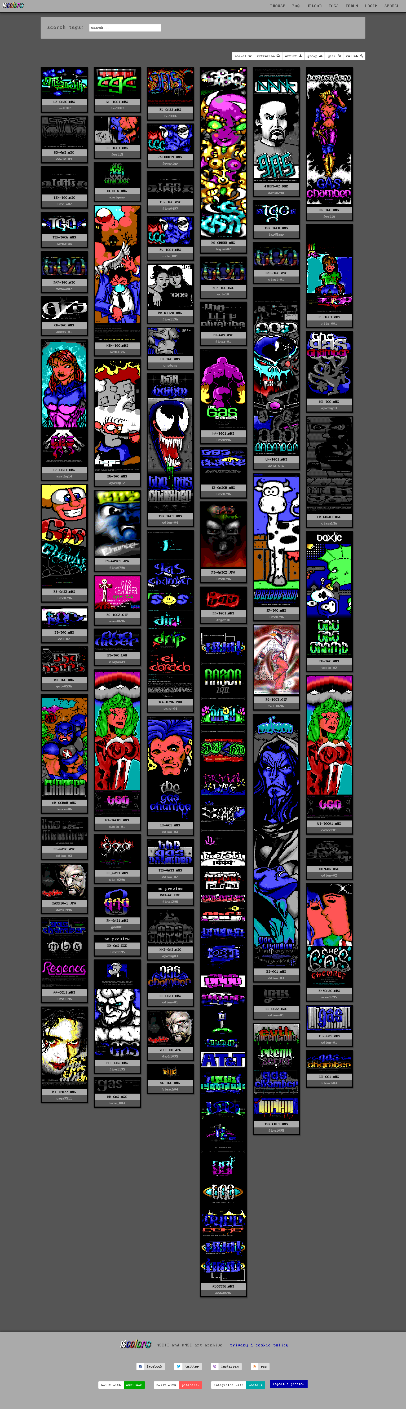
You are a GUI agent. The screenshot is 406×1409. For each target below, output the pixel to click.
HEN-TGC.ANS (117, 346)
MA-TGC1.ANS (223, 433)
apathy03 (170, 956)
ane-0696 (117, 621)
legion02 (223, 249)
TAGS (334, 6)
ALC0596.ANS (223, 1286)
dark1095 (170, 1056)
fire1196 (170, 319)
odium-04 (170, 523)
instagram (230, 1366)
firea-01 (223, 342)
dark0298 (276, 193)
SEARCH (392, 6)
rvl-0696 (276, 706)
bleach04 (329, 1083)
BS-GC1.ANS (276, 972)
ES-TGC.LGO (117, 655)
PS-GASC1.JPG (117, 561)
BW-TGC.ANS (117, 476)
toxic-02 (329, 668)
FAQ (296, 6)
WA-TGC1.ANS (117, 102)
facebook (154, 1366)
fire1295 (170, 902)
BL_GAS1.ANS (117, 873)
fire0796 (223, 494)
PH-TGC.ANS (329, 661)
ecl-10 (223, 294)
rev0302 (64, 108)
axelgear (117, 197)
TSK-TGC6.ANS (64, 237)
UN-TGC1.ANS (276, 459)
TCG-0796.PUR (170, 702)
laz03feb (117, 352)
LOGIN (371, 6)
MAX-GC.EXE (170, 895)
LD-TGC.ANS (170, 359)
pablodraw (191, 1385)
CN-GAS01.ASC (329, 517)
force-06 (64, 809)
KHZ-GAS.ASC (170, 950)
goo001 (117, 927)
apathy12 (117, 483)
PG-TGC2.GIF (117, 615)
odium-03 (276, 978)
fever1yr (170, 163)
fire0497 (170, 209)
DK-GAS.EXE (117, 946)
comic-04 (64, 159)
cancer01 (329, 830)
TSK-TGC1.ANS (170, 516)
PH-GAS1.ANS (117, 921)
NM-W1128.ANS (170, 313)
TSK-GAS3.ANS (170, 870)
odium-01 (170, 1002)
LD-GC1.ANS (170, 825)
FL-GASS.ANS (170, 110)
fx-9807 (117, 108)
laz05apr (276, 234)
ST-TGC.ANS (64, 632)
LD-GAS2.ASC (276, 1009)
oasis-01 (117, 827)
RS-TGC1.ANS (329, 317)
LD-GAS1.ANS (170, 996)
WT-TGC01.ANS (117, 820)
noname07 (64, 289)
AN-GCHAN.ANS (64, 803)
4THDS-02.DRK (276, 186)
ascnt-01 (64, 332)
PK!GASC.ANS (329, 991)
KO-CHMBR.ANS (223, 243)
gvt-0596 (64, 686)
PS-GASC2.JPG (223, 572)
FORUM (352, 6)
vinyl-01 (276, 280)
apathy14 (329, 408)
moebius (256, 1385)
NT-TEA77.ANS (64, 1092)
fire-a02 (64, 204)
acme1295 (329, 997)
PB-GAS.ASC (223, 335)
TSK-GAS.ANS (329, 1036)
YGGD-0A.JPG (170, 1050)
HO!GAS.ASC (329, 869)
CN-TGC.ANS (64, 325)
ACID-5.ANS (117, 191)
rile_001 (170, 256)
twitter (192, 1366)
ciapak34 (117, 662)
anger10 (223, 620)
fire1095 (276, 1130)
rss (264, 1366)
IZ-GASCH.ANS (223, 488)
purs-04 (170, 709)
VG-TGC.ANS (170, 1083)
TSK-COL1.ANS (276, 1124)
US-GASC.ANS (64, 102)
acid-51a (276, 466)
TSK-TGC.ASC (64, 198)
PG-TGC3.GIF (276, 700)
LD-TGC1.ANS (117, 148)
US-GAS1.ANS (64, 470)
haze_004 (117, 1103)
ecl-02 (64, 639)
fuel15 (117, 154)
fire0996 (223, 440)
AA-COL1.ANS (64, 992)
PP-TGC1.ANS (223, 613)
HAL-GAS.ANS (117, 1063)
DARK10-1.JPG (64, 903)
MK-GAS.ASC (64, 152)
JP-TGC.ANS (276, 610)
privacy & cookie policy (259, 1345)
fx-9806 (170, 116)
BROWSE (278, 6)
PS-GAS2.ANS (64, 592)
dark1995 (64, 910)
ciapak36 (329, 523)
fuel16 (329, 216)
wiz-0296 (117, 880)
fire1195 (64, 999)
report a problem (288, 1384)
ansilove (134, 1385)
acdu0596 (223, 1293)
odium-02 (329, 875)
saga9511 (64, 1098)
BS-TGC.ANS (329, 210)
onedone (170, 366)
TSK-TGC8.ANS (276, 228)
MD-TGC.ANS (329, 402)
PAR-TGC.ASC (276, 273)
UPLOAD (314, 6)
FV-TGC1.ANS (170, 250)
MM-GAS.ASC (117, 1097)
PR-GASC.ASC (64, 849)
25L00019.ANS (170, 157)
